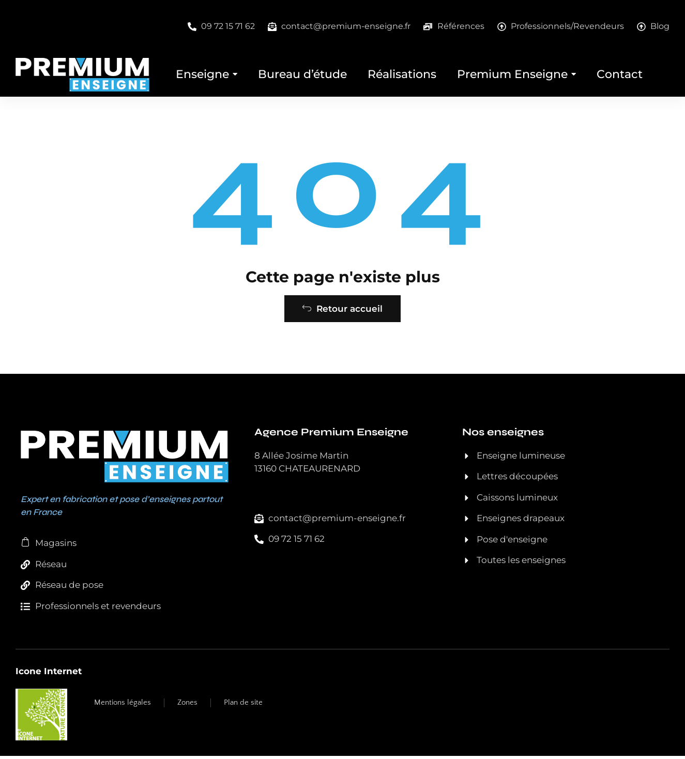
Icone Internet (49, 674)
